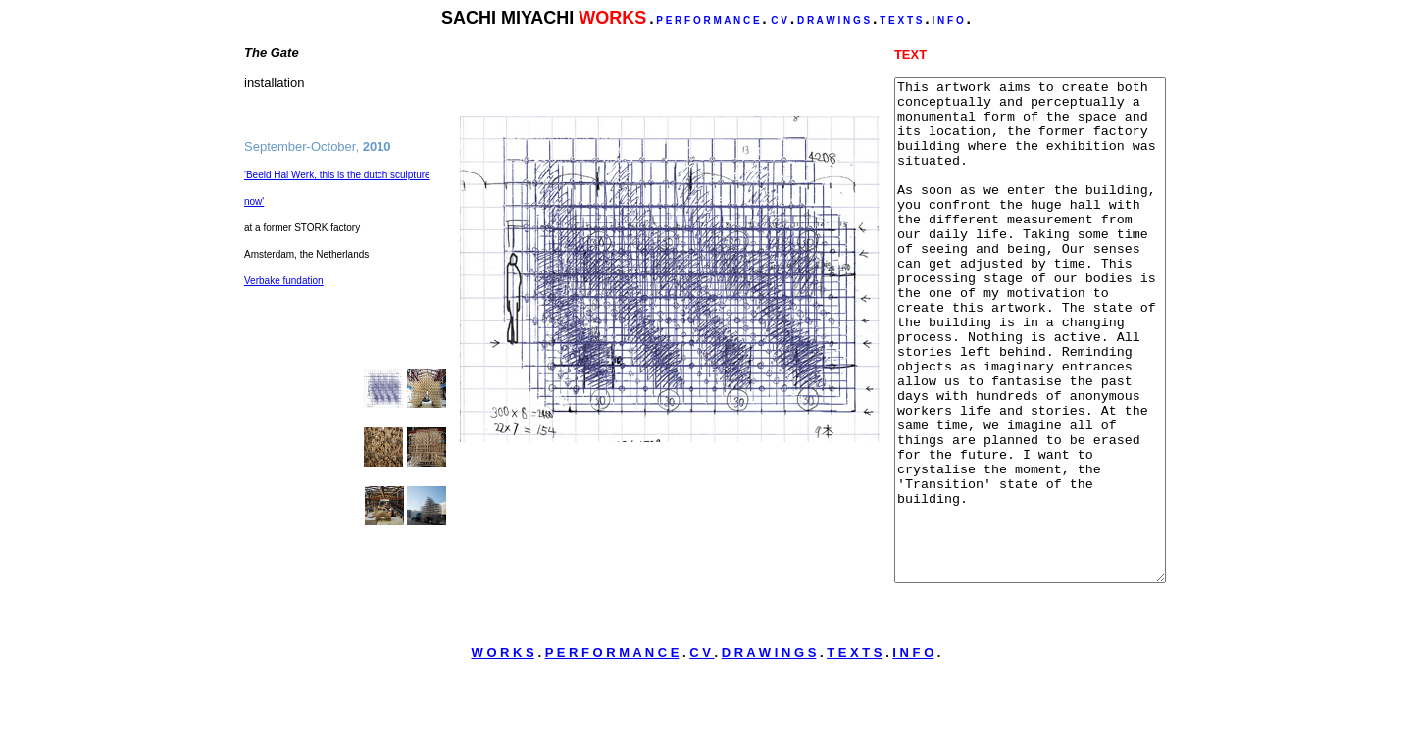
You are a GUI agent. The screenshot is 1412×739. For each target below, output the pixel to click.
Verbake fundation (284, 291)
